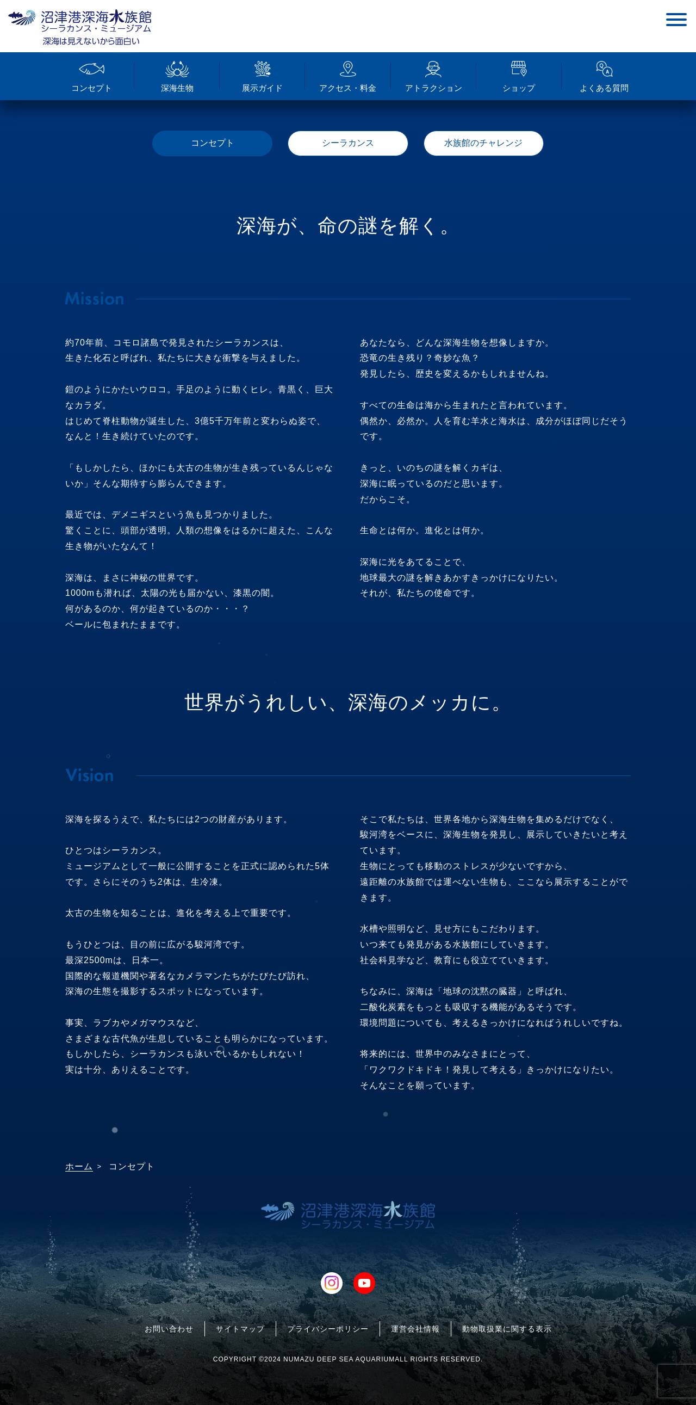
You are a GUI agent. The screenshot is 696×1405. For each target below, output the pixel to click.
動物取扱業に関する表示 (507, 1328)
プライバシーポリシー (328, 1328)
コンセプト (212, 142)
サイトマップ (240, 1328)
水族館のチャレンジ (483, 142)
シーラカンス (348, 142)
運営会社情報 (415, 1328)
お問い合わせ (169, 1328)
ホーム (79, 1166)
